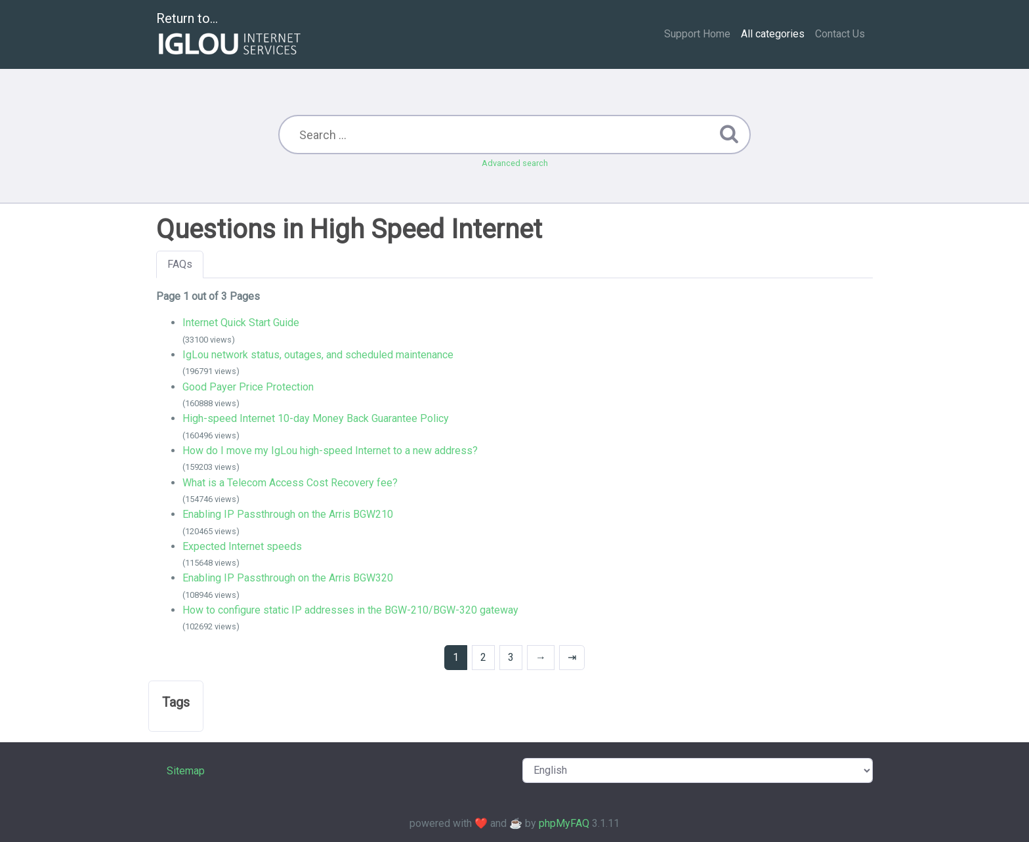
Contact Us (840, 34)
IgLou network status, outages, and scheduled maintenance (317, 354)
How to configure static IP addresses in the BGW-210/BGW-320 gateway (350, 610)
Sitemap (186, 771)
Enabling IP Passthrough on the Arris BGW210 (287, 514)
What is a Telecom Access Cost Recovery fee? (290, 482)
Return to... (230, 35)
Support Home (697, 34)
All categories (773, 34)
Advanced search (515, 163)
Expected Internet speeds (242, 546)
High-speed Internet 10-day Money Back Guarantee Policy (315, 418)
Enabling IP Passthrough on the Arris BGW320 (287, 578)
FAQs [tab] (179, 264)
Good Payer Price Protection (248, 387)
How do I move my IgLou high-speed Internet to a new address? (330, 450)
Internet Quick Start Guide (240, 322)
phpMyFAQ (564, 823)
